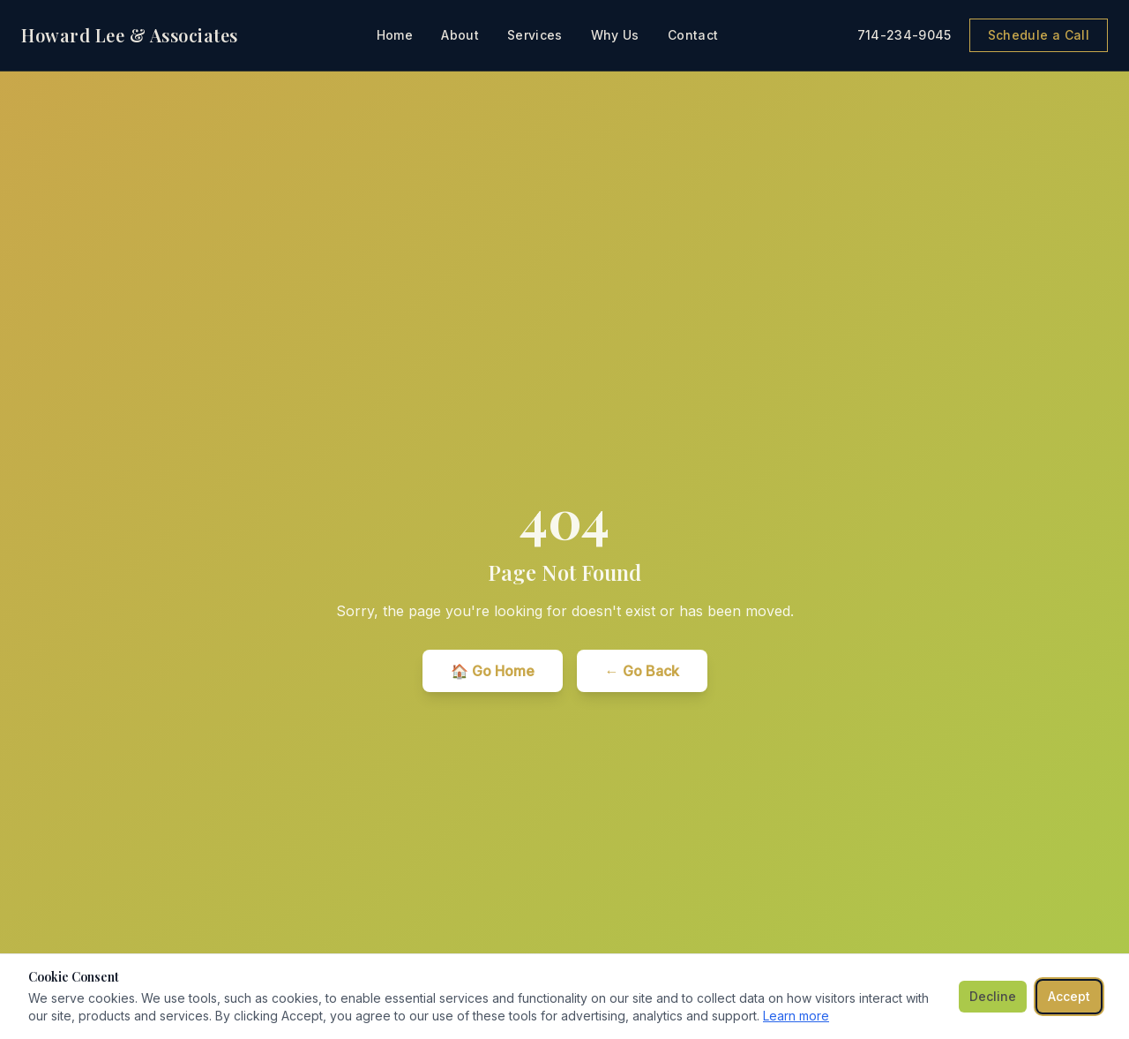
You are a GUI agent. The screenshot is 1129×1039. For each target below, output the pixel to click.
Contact (693, 34)
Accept (1069, 996)
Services (535, 34)
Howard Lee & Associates (129, 35)
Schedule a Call (1038, 34)
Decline (992, 996)
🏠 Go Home (493, 671)
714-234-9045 (904, 34)
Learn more (796, 1015)
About (460, 34)
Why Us (615, 34)
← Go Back (642, 671)
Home (395, 34)
